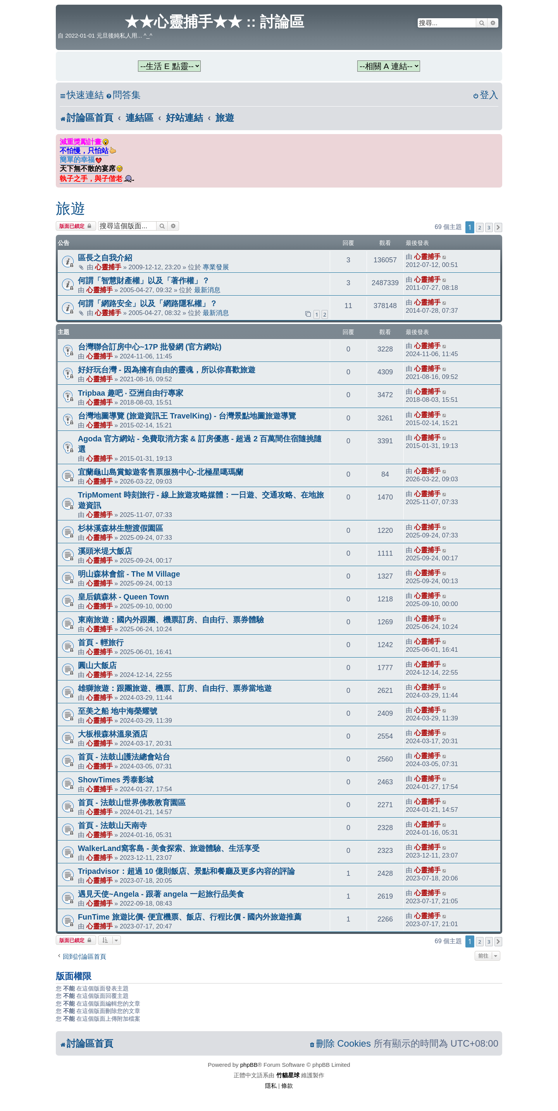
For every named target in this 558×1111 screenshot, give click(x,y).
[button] (498, 227)
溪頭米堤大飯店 (105, 551)
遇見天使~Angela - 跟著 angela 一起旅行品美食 (161, 894)
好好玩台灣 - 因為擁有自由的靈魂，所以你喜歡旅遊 (166, 369)
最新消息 (207, 289)
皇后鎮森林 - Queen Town (123, 597)
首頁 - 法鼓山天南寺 (112, 825)
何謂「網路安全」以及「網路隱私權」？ (147, 303)
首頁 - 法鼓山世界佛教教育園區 (132, 802)
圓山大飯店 (97, 665)
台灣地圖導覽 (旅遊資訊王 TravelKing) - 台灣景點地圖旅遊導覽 (187, 416)
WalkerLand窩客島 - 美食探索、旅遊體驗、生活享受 (169, 848)
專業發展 (216, 267)
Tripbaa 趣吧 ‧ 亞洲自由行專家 (130, 393)
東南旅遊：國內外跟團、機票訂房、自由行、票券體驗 (171, 619)
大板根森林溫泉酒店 (113, 734)
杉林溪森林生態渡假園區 (120, 528)
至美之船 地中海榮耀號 (118, 711)
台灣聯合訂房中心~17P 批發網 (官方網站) (150, 347)
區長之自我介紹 (105, 257)
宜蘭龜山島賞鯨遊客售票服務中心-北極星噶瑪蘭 (160, 472)
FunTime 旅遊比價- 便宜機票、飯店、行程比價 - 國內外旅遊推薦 (189, 917)
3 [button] (488, 227)
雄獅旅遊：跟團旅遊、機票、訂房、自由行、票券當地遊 (175, 688)
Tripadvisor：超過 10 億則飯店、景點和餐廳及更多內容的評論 (186, 871)
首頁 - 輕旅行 (101, 642)
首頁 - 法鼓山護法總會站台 (124, 757)
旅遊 (70, 208)
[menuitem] (123, 95)
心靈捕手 (108, 267)
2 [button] (479, 227)
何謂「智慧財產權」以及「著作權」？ (144, 280)
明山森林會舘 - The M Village (129, 574)
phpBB (249, 1064)
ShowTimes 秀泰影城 (115, 779)
